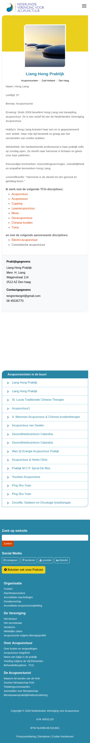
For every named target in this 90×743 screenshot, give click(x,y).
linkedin (62, 560)
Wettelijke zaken (13, 631)
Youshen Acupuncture (26, 476)
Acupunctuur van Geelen (28, 425)
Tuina (15, 227)
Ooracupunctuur (21, 218)
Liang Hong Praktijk (24, 382)
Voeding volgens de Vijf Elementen (23, 661)
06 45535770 (14, 300)
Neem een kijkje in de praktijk (20, 656)
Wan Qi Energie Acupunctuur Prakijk (35, 451)
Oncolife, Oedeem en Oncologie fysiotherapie (41, 502)
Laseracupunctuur (23, 208)
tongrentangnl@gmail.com (23, 295)
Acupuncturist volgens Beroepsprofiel (25, 635)
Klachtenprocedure (14, 593)
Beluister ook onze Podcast (23, 569)
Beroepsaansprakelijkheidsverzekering (26, 695)
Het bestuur (10, 618)
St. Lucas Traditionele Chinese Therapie (38, 399)
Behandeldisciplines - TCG (19, 665)
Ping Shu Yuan (21, 485)
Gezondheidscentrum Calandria (32, 434)
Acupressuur (19, 198)
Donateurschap (12, 601)
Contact (8, 588)
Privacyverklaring (26, 736)
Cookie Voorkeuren (63, 736)
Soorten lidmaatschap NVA (19, 682)
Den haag (64, 80)
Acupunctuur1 (21, 408)
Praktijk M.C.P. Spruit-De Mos (31, 468)
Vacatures (9, 627)
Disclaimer (44, 736)
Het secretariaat (13, 622)
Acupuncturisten (29, 80)
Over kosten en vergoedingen (20, 648)
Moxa (15, 213)
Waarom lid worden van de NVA (22, 678)
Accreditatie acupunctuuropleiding (23, 605)
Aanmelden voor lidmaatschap (21, 690)
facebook (28, 560)
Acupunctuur (19, 194)
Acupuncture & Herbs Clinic (30, 459)
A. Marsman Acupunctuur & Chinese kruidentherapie (46, 416)
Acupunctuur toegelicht (17, 652)
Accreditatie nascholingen (18, 597)
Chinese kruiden (22, 222)
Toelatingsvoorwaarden (17, 686)
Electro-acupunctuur (24, 239)
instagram (10, 560)
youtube (46, 560)
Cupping (16, 203)
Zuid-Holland (48, 80)
